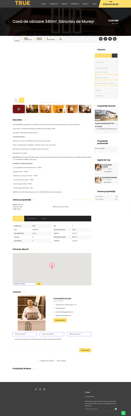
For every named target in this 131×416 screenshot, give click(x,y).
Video (44, 218)
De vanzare (107, 55)
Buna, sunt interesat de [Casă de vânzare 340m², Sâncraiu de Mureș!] (52, 342)
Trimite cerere (85, 350)
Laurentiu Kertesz (109, 177)
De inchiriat (99, 55)
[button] (42, 102)
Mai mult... (114, 151)
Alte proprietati (60, 320)
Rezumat (18, 218)
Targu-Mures (89, 396)
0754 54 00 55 (110, 4)
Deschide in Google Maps (82, 200)
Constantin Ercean (62, 298)
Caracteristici (31, 218)
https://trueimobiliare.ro (63, 316)
